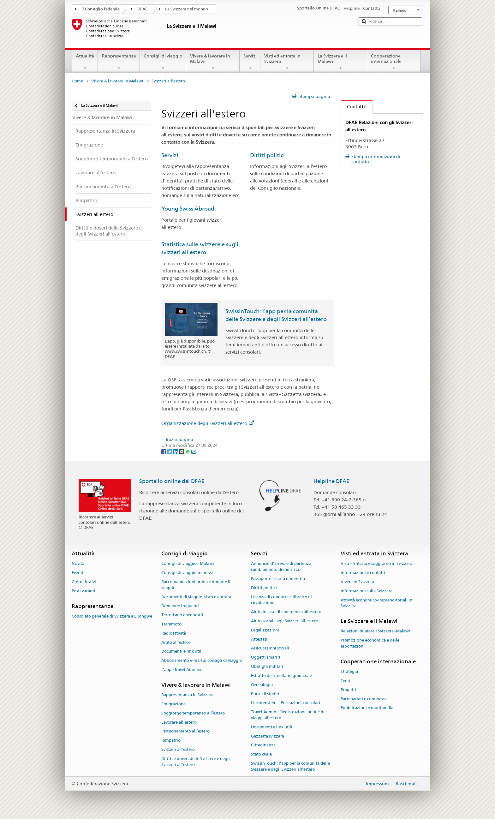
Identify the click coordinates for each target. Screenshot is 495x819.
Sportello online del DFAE (172, 481)
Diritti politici (267, 155)
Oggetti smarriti (266, 657)
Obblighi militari (267, 666)
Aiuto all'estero (176, 642)
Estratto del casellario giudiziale (281, 675)
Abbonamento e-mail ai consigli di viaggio (201, 660)
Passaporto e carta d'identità (278, 578)
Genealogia (262, 684)
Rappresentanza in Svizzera (187, 694)
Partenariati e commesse (364, 698)
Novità (78, 563)
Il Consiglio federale (100, 9)
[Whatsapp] (188, 451)
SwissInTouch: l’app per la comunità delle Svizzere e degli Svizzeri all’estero (290, 766)
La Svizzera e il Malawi (340, 61)
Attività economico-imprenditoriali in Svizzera (376, 603)
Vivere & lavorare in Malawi (213, 61)
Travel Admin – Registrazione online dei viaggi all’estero (289, 714)
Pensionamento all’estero (185, 731)
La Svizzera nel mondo (186, 9)
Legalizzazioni (265, 630)
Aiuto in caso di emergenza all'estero (286, 611)
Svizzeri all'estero (178, 749)
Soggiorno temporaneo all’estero (193, 713)
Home (77, 81)
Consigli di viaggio (163, 61)
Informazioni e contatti (363, 572)
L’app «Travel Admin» (181, 669)
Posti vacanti (83, 591)
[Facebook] (164, 451)
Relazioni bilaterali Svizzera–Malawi (375, 631)
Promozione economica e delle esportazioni (370, 643)
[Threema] (182, 451)
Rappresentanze (118, 61)
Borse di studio (265, 693)
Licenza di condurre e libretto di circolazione (281, 600)
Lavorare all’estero (178, 722)
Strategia (349, 671)
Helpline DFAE (331, 481)
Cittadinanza (263, 745)
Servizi (250, 61)
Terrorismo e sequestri (182, 615)
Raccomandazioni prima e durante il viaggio (195, 584)
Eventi (77, 572)
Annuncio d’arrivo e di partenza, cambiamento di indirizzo (281, 566)
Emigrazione (173, 704)
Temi (345, 680)
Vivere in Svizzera (357, 581)
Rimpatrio (171, 740)
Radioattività (173, 633)
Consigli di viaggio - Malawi (187, 563)
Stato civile (261, 754)
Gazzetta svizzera (267, 736)
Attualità (85, 61)
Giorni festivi (84, 581)
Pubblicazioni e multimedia (367, 708)
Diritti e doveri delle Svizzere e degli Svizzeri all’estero (195, 761)
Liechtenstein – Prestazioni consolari (285, 703)
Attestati (259, 639)
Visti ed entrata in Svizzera (287, 61)
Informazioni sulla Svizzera (366, 591)
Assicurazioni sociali (270, 648)
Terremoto (171, 624)
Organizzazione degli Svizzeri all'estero (207, 423)
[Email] (193, 451)
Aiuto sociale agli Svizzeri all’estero (284, 621)
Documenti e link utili (182, 651)
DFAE (142, 9)
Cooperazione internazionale (393, 61)
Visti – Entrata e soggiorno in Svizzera (376, 563)
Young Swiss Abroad (187, 208)
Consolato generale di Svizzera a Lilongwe (112, 616)
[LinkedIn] (176, 451)
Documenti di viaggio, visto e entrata (196, 597)
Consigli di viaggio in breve (187, 572)
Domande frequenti (180, 606)
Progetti (348, 689)
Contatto (354, 107)
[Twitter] (170, 451)
